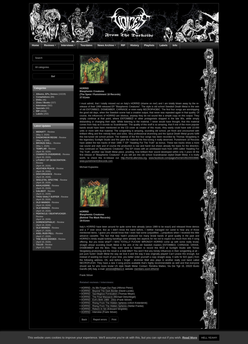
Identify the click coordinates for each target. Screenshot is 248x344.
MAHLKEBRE (43, 185)
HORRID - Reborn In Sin (94, 309)
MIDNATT (41, 132)
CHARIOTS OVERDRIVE (48, 154)
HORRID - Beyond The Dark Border (99, 291)
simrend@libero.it (115, 269)
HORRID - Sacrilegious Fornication (99, 293)
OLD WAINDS (43, 202)
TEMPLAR (41, 148)
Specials (40, 108)
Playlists (149, 45)
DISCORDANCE (44, 174)
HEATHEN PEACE (45, 168)
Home (35, 45)
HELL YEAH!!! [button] (209, 337)
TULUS (39, 244)
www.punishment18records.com (96, 161)
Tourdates (86, 45)
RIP (123, 45)
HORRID (85, 312)
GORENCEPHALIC (45, 222)
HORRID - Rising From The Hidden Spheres (104, 303)
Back (84, 319)
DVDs (39, 100)
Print (114, 319)
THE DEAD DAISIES (46, 239)
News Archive (105, 45)
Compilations (43, 97)
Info (175, 45)
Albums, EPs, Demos (47, 94)
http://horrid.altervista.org (134, 158)
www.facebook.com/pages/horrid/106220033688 (174, 158)
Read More (189, 337)
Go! (53, 76)
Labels (163, 45)
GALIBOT (41, 191)
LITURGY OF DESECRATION (50, 160)
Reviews (49, 45)
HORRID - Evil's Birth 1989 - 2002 (98, 299)
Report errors (100, 319)
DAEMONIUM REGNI (46, 137)
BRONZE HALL (44, 143)
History (134, 45)
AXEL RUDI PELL (45, 233)
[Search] (53, 58)
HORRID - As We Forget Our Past (98, 287)
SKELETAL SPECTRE (47, 180)
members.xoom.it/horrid (146, 269)
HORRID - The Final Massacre (97, 297)
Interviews (67, 45)
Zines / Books (43, 102)
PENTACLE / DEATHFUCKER (51, 213)
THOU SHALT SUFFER (47, 197)
